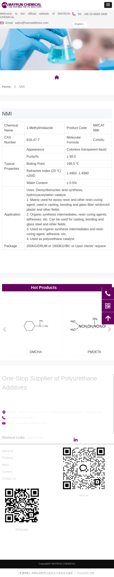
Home (6, 86)
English (79, 24)
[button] (108, 5)
